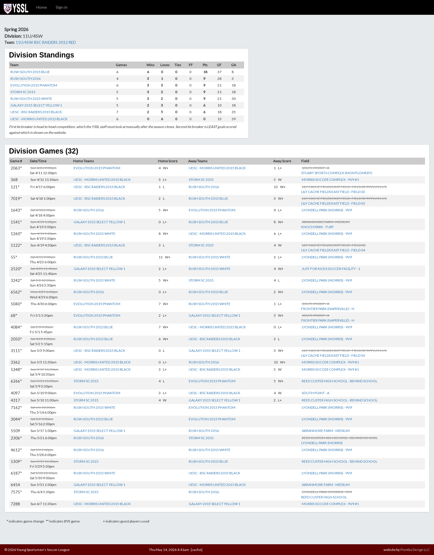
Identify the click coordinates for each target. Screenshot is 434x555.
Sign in (62, 7)
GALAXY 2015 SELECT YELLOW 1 (36, 105)
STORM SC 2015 (22, 92)
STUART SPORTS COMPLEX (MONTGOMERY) (336, 173)
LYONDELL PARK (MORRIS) (322, 443)
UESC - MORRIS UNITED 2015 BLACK (39, 119)
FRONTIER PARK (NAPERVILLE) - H (327, 309)
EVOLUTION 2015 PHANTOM (33, 85)
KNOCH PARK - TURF (317, 227)
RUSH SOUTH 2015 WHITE (31, 98)
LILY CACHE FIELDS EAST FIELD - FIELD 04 (333, 250)
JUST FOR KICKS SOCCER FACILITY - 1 (331, 268)
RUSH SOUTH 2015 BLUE (30, 72)
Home (41, 7)
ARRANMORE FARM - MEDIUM (326, 430)
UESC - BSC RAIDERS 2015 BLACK (36, 112)
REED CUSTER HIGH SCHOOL (324, 497)
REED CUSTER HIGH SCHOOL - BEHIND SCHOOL (339, 381)
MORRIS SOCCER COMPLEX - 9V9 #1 (330, 179)
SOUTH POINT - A (315, 393)
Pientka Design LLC (415, 549)
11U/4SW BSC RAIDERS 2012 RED (46, 42)
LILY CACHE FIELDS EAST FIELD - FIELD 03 (333, 192)
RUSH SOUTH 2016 (25, 78)
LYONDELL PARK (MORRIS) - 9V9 (327, 210)
